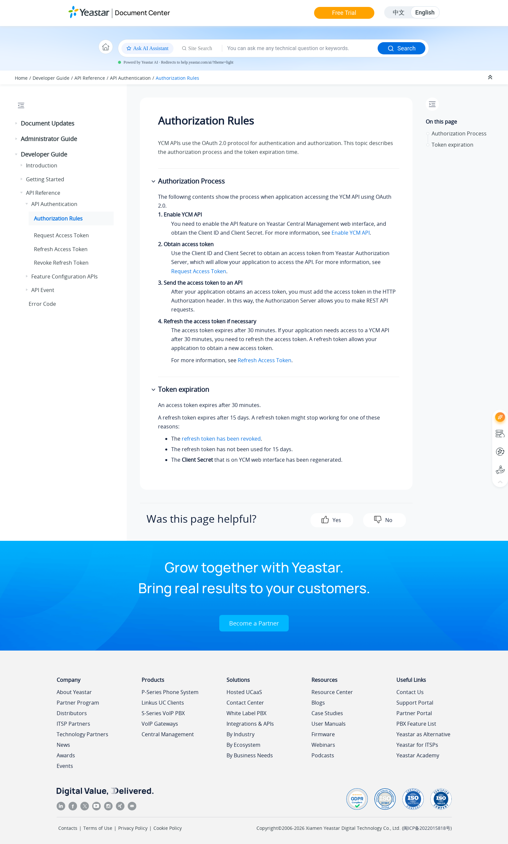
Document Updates (47, 123)
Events (65, 766)
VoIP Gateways (160, 723)
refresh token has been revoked (221, 438)
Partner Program (78, 702)
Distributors (72, 713)
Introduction (41, 165)
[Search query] (300, 48)
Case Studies (327, 713)
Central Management (168, 734)
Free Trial (344, 12)
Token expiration (452, 144)
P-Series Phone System (170, 692)
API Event (42, 290)
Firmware (323, 734)
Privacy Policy (132, 828)
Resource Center (332, 692)
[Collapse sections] (490, 77)
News (63, 744)
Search (401, 48)
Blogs (318, 702)
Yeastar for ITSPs (417, 744)
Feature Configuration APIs (64, 276)
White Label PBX (246, 713)
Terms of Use (97, 828)
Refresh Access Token (61, 249)
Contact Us (410, 692)
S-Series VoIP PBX (163, 713)
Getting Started (45, 179)
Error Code (42, 303)
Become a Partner (254, 623)
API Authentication (130, 78)
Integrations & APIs (250, 723)
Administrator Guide (49, 139)
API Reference (89, 78)
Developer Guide (51, 78)
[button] (17, 123)
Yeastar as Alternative (423, 734)
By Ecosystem (243, 744)
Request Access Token (61, 235)
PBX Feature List (416, 723)
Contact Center (245, 702)
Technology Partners (82, 734)
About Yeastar (74, 692)
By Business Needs (250, 755)
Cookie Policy (167, 828)
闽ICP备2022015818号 (426, 828)
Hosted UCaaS (244, 692)
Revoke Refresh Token (61, 262)
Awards (66, 755)
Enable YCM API (351, 232)
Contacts (67, 828)
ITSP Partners (73, 723)
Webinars (323, 744)
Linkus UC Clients (163, 702)
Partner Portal (414, 713)
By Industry (240, 734)
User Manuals (328, 723)
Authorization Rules (177, 78)
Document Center (142, 12)
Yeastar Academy (417, 755)
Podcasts (322, 755)
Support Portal (414, 702)
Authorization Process (459, 133)
